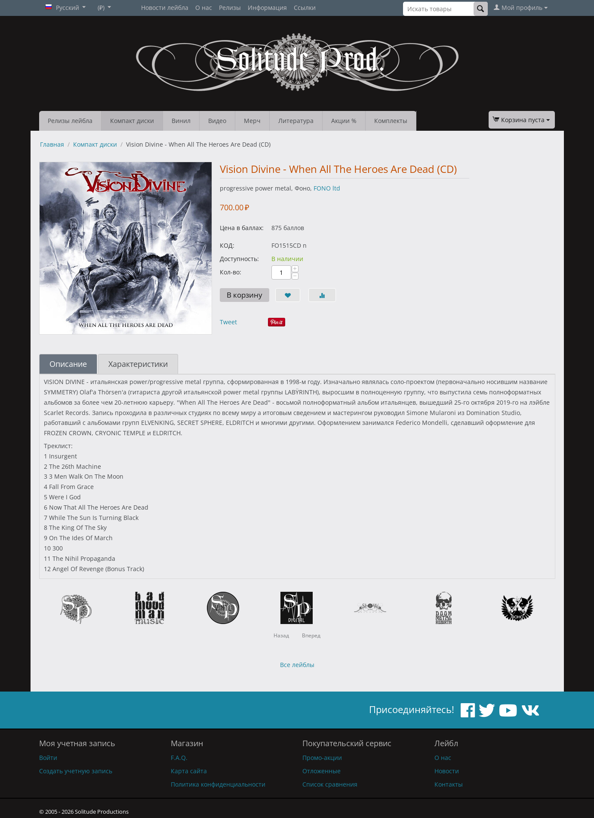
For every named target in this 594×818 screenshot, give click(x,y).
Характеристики (138, 364)
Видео (217, 121)
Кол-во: (230, 272)
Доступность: (239, 259)
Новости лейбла (164, 7)
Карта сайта (189, 771)
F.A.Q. (179, 757)
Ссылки (305, 7)
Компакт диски (132, 121)
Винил (181, 121)
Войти (48, 757)
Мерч (252, 121)
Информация (267, 7)
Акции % (344, 121)
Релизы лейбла (70, 121)
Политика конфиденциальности (218, 784)
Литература (296, 121)
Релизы (230, 7)
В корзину (244, 295)
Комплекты (390, 121)
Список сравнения (329, 784)
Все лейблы (297, 665)
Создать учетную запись (75, 771)
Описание (68, 364)
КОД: (227, 245)
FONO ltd (327, 188)
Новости (446, 771)
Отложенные (321, 771)
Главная (52, 144)
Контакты (448, 784)
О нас (203, 7)
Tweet (228, 322)
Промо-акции (322, 757)
